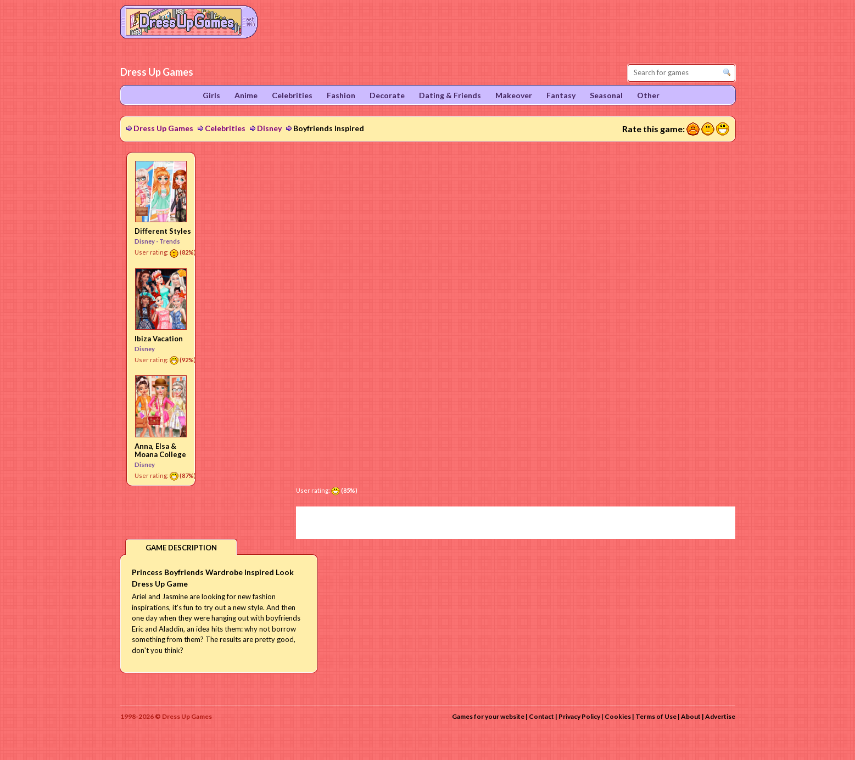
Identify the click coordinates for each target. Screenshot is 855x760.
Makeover (513, 95)
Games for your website (488, 716)
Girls (211, 95)
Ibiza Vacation (159, 338)
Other (648, 95)
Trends (169, 241)
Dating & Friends (450, 95)
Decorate (387, 95)
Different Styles (163, 231)
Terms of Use (656, 716)
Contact (541, 716)
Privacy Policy (579, 716)
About (691, 716)
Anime (246, 95)
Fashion (341, 95)
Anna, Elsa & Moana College (160, 450)
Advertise (720, 716)
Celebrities (225, 128)
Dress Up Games (163, 128)
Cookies (618, 716)
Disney (269, 128)
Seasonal (606, 95)
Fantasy (560, 95)
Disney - (147, 241)
